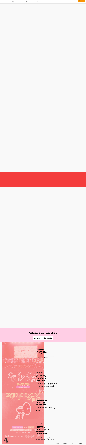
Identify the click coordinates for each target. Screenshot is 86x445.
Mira (47, 1)
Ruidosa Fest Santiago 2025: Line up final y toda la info (41, 377)
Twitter (72, 443)
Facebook (57, 443)
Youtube (80, 443)
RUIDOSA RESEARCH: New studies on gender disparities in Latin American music (42, 430)
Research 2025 (25, 1)
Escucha (62, 1)
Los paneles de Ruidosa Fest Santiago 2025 (41, 402)
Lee (54, 1)
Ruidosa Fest (39, 1)
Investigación (32, 1)
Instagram (65, 443)
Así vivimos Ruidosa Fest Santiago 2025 (41, 351)
